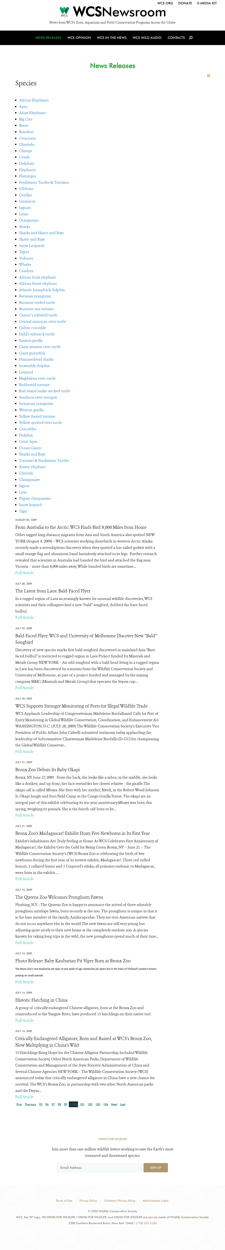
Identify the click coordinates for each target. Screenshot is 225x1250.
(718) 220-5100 (146, 1223)
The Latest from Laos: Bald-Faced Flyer (52, 591)
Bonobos (26, 131)
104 (105, 1104)
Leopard (26, 372)
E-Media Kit (207, 3)
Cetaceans (27, 138)
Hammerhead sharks (36, 359)
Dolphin (26, 435)
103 (97, 1104)
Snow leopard (30, 504)
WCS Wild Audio (147, 38)
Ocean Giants (30, 448)
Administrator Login (155, 1200)
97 (53, 1104)
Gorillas (25, 195)
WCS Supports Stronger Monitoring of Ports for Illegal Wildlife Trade (81, 706)
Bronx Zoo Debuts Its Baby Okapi (47, 770)
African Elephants (34, 100)
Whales (25, 264)
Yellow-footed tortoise (37, 416)
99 (65, 1104)
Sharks (24, 226)
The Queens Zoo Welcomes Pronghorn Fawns (59, 897)
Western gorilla (31, 410)
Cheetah (26, 473)
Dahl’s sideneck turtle (37, 334)
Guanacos (27, 201)
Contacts (176, 38)
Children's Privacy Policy (119, 1200)
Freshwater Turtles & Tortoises (44, 182)
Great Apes (28, 441)
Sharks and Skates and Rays (41, 232)
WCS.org (165, 3)
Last (122, 1104)
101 (82, 1104)
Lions (23, 214)
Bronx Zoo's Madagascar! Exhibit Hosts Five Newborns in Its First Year (82, 833)
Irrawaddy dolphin (34, 365)
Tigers (24, 251)
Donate (185, 3)
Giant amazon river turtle (40, 346)
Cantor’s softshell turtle (38, 315)
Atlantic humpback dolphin (42, 289)
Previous (30, 1104)
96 (47, 1104)
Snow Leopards (31, 245)
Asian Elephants (32, 112)
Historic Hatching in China (41, 1000)
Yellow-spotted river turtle (40, 422)
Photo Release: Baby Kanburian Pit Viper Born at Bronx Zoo (73, 961)
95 (40, 1104)
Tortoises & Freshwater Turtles (44, 460)
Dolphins (26, 163)
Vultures (26, 258)
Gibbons (26, 188)
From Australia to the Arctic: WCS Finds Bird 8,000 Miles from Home (81, 527)
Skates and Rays (32, 239)
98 (59, 1104)
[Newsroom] (112, 13)
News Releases (48, 38)
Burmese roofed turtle (37, 302)
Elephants (27, 169)
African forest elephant (38, 283)
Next (114, 1104)
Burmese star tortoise (36, 308)
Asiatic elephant (32, 466)
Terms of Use (64, 1200)
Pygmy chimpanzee (35, 498)
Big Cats (25, 119)
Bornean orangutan (35, 296)
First (19, 1104)
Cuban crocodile (32, 327)
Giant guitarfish (32, 353)
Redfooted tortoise (34, 384)
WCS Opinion (79, 38)
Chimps (25, 150)
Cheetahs (27, 144)
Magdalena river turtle (37, 378)
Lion (23, 492)
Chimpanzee (29, 479)
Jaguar (24, 485)
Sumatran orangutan (36, 403)
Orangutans (29, 220)
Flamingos (27, 176)
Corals (24, 157)
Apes (23, 106)
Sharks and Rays (32, 454)
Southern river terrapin (38, 397)
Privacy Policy (88, 1200)
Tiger (23, 511)
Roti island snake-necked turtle (44, 390)
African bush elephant (37, 277)
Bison (23, 125)
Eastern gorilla (31, 340)
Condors (26, 270)
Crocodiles (27, 429)
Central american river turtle (42, 321)
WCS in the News (112, 38)
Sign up (155, 1167)
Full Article (24, 572)
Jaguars (25, 207)
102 (89, 1104)
